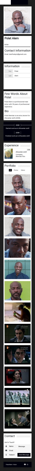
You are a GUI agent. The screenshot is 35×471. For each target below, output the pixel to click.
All (10, 170)
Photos (16, 170)
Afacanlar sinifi (9, 118)
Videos (23, 170)
